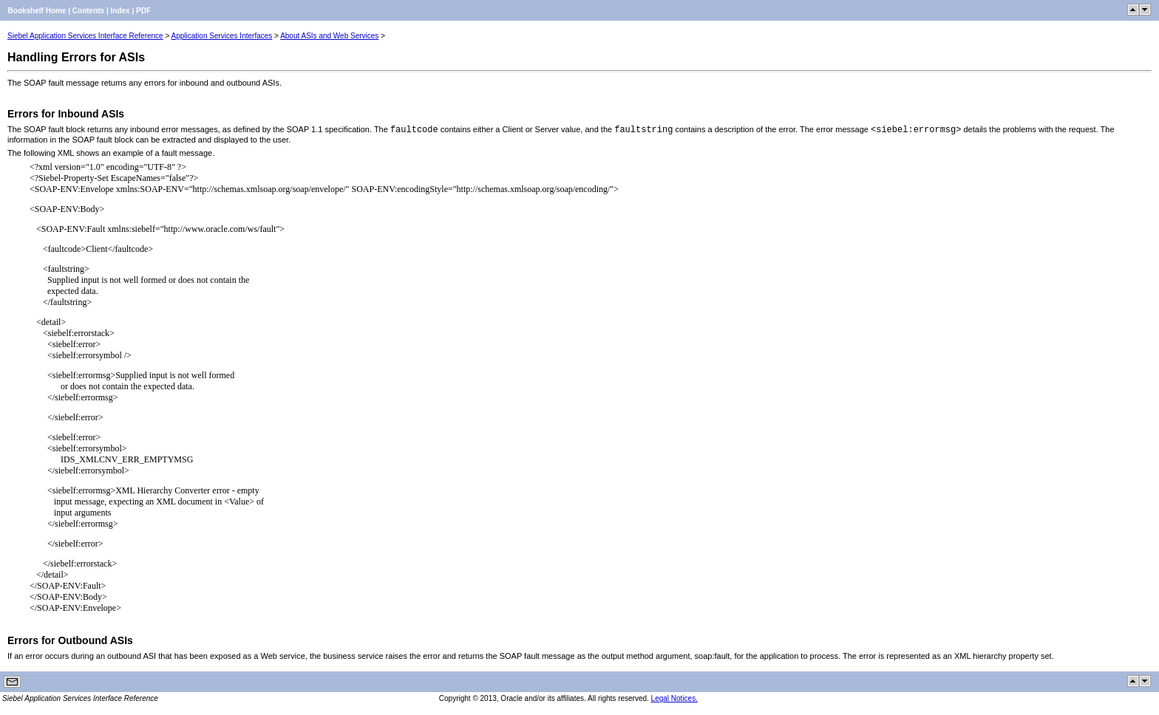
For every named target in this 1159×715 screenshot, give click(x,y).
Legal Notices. (674, 698)
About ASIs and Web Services (329, 36)
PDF (143, 11)
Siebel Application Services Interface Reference (85, 36)
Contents (88, 11)
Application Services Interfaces (222, 36)
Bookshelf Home (37, 11)
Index (120, 11)
